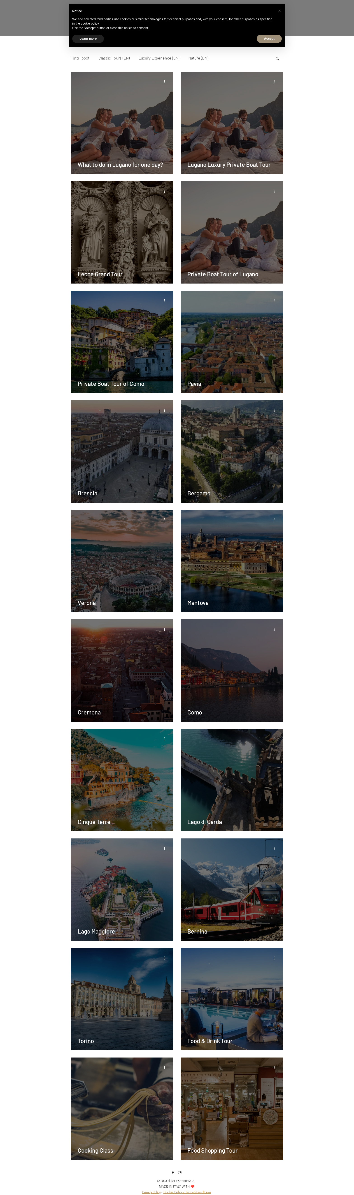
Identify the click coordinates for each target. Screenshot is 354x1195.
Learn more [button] (88, 38)
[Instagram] (179, 1172)
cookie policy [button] (90, 23)
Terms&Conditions (198, 1192)
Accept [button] (269, 38)
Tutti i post (80, 57)
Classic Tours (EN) (114, 57)
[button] (277, 58)
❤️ (192, 1186)
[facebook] (173, 1172)
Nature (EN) (198, 57)
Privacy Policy (151, 1192)
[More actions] (166, 81)
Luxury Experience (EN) (159, 57)
